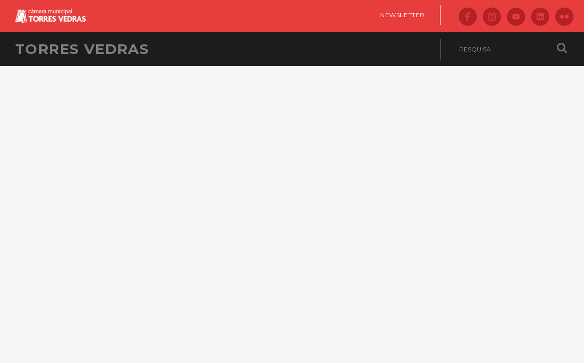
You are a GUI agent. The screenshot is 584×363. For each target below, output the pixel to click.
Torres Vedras (82, 48)
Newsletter (402, 15)
